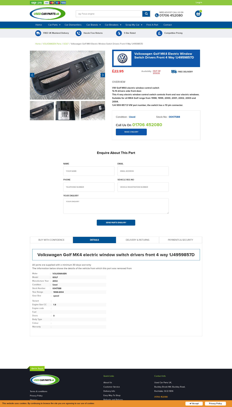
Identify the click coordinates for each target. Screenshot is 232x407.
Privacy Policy (36, 395)
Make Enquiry (131, 132)
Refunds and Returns (113, 399)
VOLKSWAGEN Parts (52, 44)
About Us (107, 382)
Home (39, 24)
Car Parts (54, 24)
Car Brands (93, 24)
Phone (66, 179)
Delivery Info (109, 391)
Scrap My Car (133, 24)
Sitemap (33, 400)
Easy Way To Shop (111, 395)
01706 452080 (171, 15)
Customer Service (111, 387)
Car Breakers (113, 24)
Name (66, 164)
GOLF (66, 44)
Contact (167, 24)
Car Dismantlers (73, 24)
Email (120, 164)
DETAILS (94, 240)
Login (199, 2)
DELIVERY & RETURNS (137, 240)
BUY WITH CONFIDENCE (51, 240)
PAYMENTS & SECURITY (180, 240)
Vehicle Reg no (125, 179)
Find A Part (152, 24)
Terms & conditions (38, 391)
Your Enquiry (71, 195)
